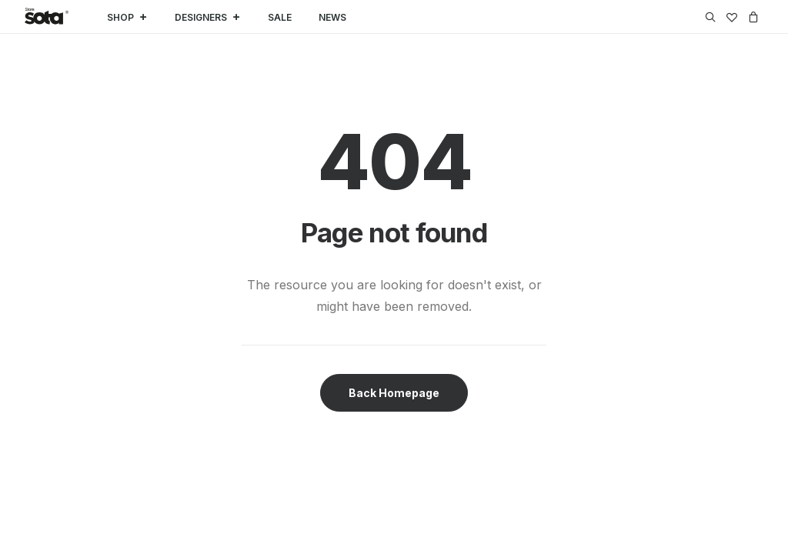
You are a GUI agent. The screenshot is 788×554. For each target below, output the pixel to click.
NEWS (332, 17)
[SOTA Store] (46, 17)
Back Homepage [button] (394, 392)
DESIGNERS (208, 17)
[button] (713, 17)
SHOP (127, 17)
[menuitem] (713, 17)
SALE (280, 17)
